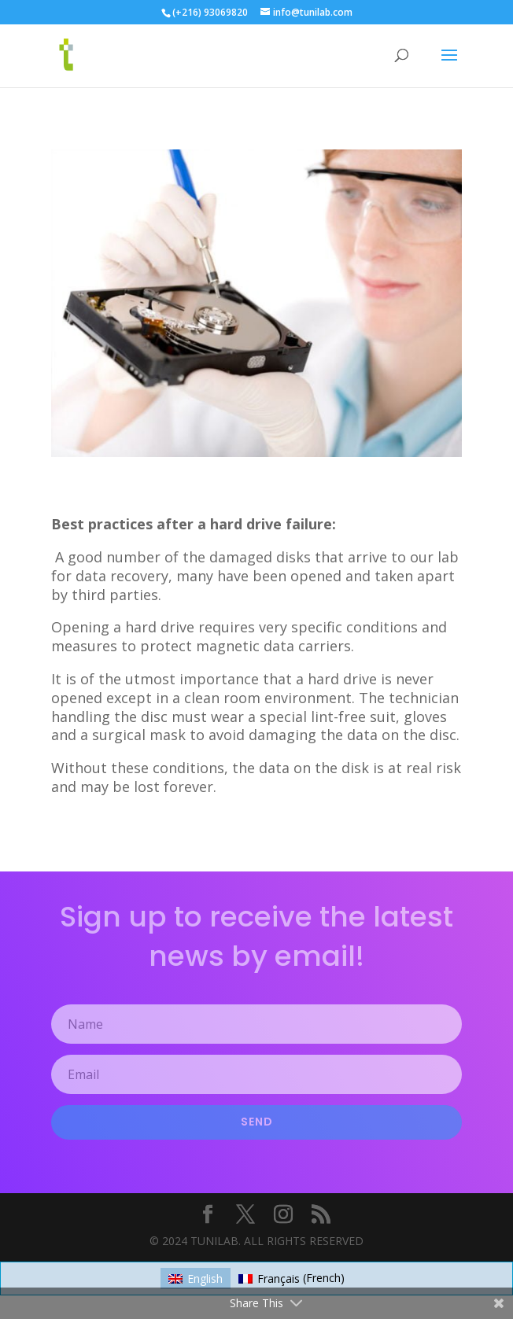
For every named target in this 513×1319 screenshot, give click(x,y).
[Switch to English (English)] (196, 1278)
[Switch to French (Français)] (291, 1278)
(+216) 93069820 (210, 12)
